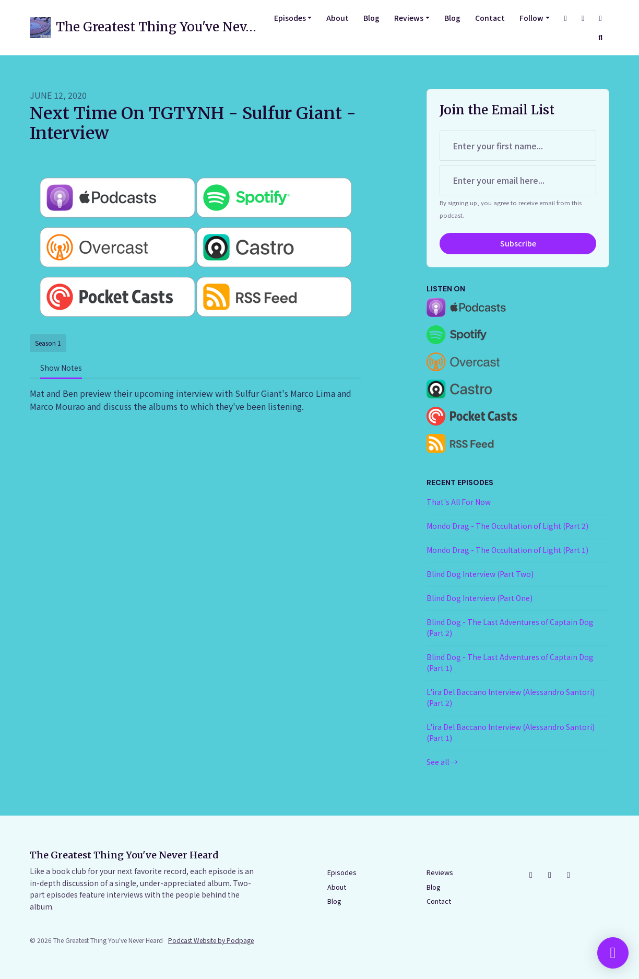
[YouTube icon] (568, 874)
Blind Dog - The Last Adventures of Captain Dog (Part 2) (510, 627)
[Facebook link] (583, 18)
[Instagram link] (566, 18)
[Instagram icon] (531, 874)
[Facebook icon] (550, 874)
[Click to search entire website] (601, 37)
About (337, 18)
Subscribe (518, 243)
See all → (442, 762)
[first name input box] (518, 146)
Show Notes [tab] (61, 367)
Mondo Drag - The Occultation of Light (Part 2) (507, 526)
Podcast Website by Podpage (211, 940)
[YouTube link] (601, 18)
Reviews (408, 18)
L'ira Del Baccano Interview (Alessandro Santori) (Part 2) (511, 697)
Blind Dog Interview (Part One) (479, 598)
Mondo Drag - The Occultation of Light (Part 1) (507, 550)
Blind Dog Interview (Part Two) (480, 574)
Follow (531, 18)
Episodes (290, 18)
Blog (371, 18)
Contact (490, 18)
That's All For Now (459, 502)
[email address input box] (518, 180)
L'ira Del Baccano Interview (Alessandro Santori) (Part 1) (511, 732)
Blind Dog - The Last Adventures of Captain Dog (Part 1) (510, 662)
